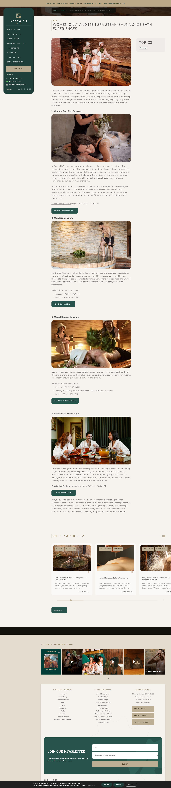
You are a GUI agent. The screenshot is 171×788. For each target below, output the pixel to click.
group (110, 475)
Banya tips (143, 48)
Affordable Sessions (103, 718)
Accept (106, 785)
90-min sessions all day (72, 3)
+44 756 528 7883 (15, 81)
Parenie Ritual (90, 175)
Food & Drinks (14, 57)
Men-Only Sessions (63, 305)
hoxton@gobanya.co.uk (17, 85)
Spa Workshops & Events (103, 715)
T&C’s (63, 710)
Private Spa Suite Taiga (81, 472)
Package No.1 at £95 (92, 3)
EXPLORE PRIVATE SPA (63, 494)
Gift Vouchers (14, 34)
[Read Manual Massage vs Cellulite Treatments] (115, 571)
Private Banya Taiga (16, 43)
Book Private (140, 715)
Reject (118, 785)
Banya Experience (15, 62)
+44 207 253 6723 (15, 78)
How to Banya (63, 696)
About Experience (102, 693)
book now (19, 69)
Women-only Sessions (64, 211)
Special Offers (103, 704)
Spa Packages (13, 30)
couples (73, 478)
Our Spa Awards (63, 698)
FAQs (63, 704)
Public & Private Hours (143, 696)
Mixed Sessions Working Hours (65, 384)
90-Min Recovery (142, 722)
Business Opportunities (62, 718)
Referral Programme (103, 701)
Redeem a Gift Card (103, 710)
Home (55, 10)
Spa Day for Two (103, 721)
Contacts (63, 713)
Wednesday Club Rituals (103, 713)
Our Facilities (103, 696)
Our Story (62, 693)
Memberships (13, 48)
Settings (131, 785)
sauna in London (110, 192)
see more (58, 612)
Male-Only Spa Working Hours (65, 290)
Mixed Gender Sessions (65, 402)
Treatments (12, 53)
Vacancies (63, 707)
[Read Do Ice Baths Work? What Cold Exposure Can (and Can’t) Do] (71, 571)
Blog (63, 10)
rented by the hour (77, 475)
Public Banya (13, 39)
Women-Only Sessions (143, 698)
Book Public (140, 708)
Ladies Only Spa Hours (61, 203)
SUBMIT (125, 764)
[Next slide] (163, 602)
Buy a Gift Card (102, 707)
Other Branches (63, 715)
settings (92, 786)
